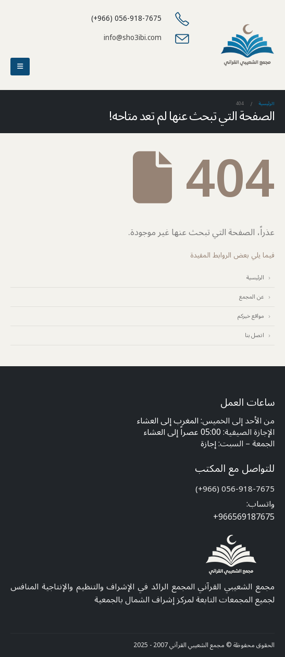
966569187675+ (244, 517)
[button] (20, 66)
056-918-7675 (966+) (235, 489)
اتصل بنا (254, 335)
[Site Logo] (247, 45)
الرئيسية (255, 278)
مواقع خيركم (251, 316)
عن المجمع (251, 297)
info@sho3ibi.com (133, 37)
